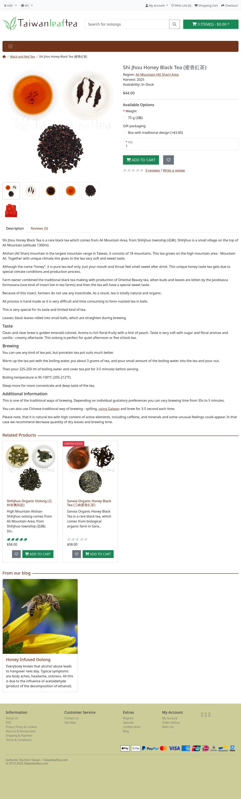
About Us (12, 718)
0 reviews (153, 170)
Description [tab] (15, 228)
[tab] (11, 190)
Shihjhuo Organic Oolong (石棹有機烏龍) (29, 503)
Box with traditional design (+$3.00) (155, 132)
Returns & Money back (20, 731)
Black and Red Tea (22, 56)
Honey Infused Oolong (28, 659)
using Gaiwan (109, 408)
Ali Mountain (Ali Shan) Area (157, 74)
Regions (128, 718)
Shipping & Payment (19, 735)
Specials (128, 722)
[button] (10, 5)
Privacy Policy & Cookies (21, 727)
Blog (126, 731)
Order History (171, 722)
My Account (169, 718)
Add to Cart (141, 159)
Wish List (168, 727)
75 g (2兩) (135, 117)
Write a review (174, 170)
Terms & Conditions (18, 740)
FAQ (8, 722)
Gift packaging (134, 126)
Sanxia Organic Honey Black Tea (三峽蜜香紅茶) (89, 503)
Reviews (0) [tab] (39, 228)
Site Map (70, 722)
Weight (131, 111)
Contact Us (71, 718)
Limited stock (131, 727)
